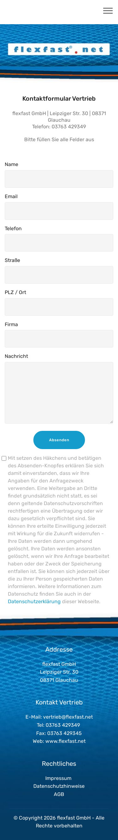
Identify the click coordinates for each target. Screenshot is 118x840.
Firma (11, 324)
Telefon (13, 228)
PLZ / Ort (15, 292)
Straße (12, 260)
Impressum (58, 778)
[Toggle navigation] (108, 10)
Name (11, 164)
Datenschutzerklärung (34, 601)
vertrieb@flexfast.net (68, 717)
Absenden (59, 440)
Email (11, 196)
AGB (59, 794)
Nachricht (16, 356)
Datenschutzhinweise (59, 786)
